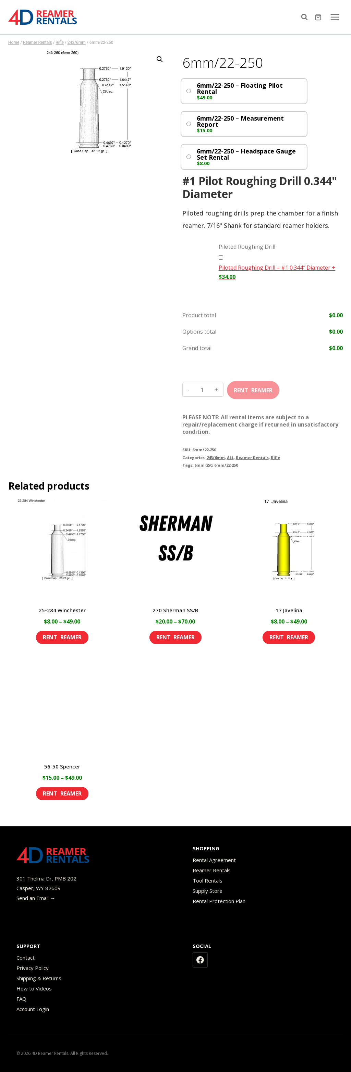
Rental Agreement (214, 860)
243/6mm (216, 457)
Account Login (32, 1009)
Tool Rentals (207, 880)
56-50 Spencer (62, 766)
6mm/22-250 (226, 465)
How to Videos (34, 988)
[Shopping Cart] (319, 17)
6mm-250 (203, 465)
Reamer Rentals (252, 457)
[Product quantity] (202, 389)
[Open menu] (335, 17)
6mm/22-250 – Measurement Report (240, 121)
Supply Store (207, 890)
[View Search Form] (306, 17)
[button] (160, 59)
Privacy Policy (32, 967)
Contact (25, 957)
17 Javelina (289, 610)
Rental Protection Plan (219, 901)
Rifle (275, 457)
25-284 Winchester (62, 610)
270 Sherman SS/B (175, 610)
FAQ (21, 998)
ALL (230, 457)
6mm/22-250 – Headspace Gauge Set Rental (246, 154)
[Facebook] (200, 960)
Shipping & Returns (38, 978)
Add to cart (253, 388)
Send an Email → (35, 898)
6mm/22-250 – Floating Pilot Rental (240, 88)
